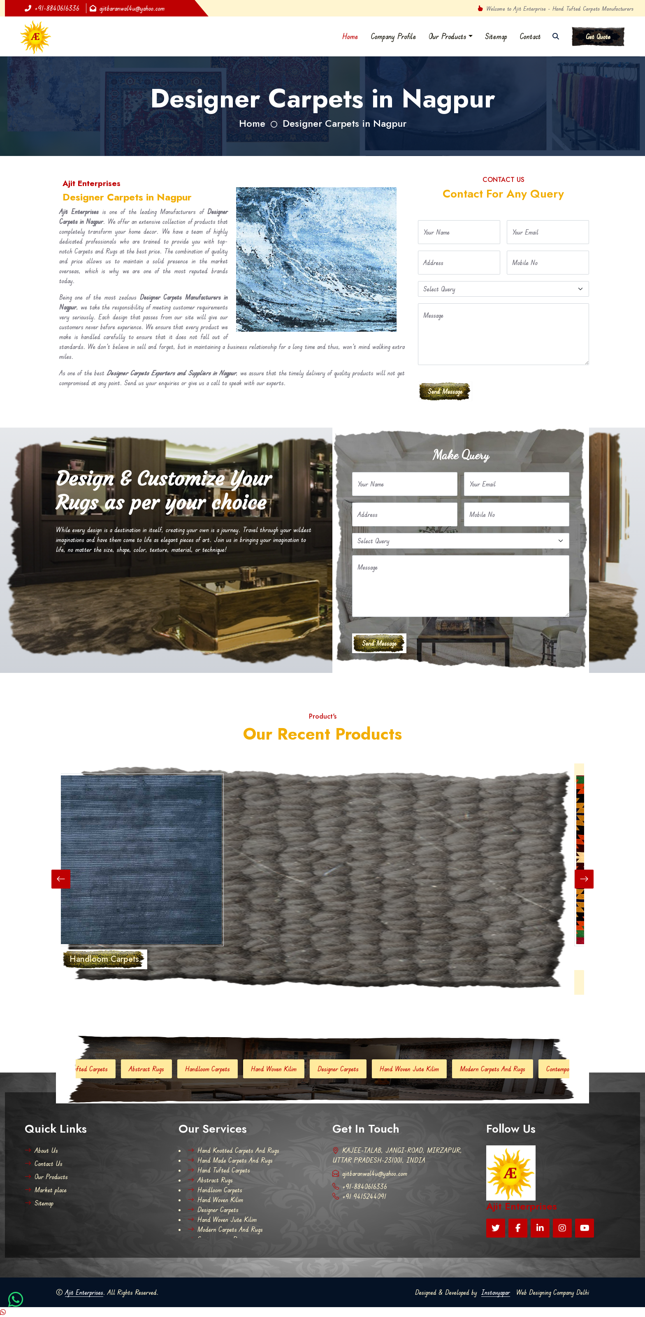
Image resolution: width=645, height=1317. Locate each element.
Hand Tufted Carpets (89, 1069)
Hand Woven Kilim (282, 1069)
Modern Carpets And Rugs (501, 1069)
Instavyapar (495, 1292)
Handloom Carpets (215, 1069)
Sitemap (496, 36)
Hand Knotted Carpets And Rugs (233, 1150)
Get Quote (598, 37)
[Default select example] (503, 289)
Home (350, 36)
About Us (41, 1150)
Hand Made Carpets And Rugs (230, 1160)
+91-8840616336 (52, 8)
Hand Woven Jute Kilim (417, 1069)
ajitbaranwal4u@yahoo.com (127, 8)
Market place (46, 1190)
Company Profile (393, 36)
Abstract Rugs (154, 1069)
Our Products (447, 36)
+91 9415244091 (359, 1196)
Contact (530, 36)
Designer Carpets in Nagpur (344, 123)
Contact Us (44, 1163)
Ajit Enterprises (84, 1292)
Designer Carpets (346, 1069)
